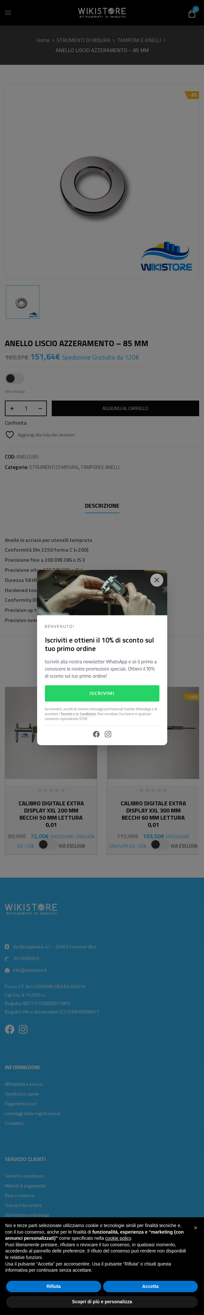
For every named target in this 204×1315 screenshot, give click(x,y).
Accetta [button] (150, 1286)
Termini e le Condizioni (78, 714)
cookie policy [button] (118, 1238)
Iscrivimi (102, 693)
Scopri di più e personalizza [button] (102, 1301)
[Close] (156, 580)
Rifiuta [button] (54, 1286)
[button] (195, 1228)
